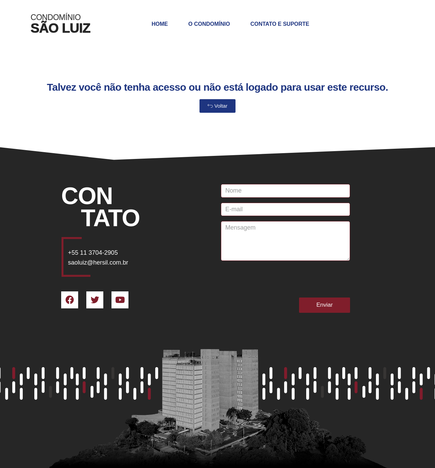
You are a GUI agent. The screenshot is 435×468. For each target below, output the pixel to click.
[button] (217, 106)
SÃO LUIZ (60, 28)
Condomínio (56, 17)
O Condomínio (209, 24)
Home (160, 24)
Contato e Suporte (279, 24)
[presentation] (272, 279)
